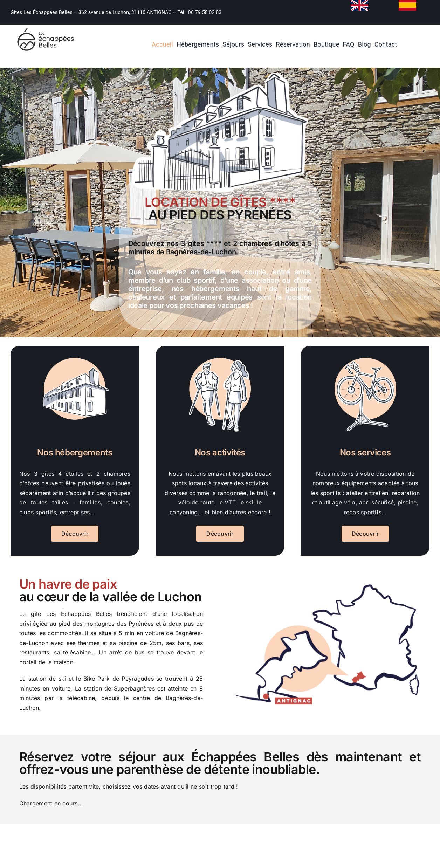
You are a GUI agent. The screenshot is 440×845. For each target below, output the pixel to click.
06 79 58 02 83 (205, 12)
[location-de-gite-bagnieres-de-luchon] (46, 27)
